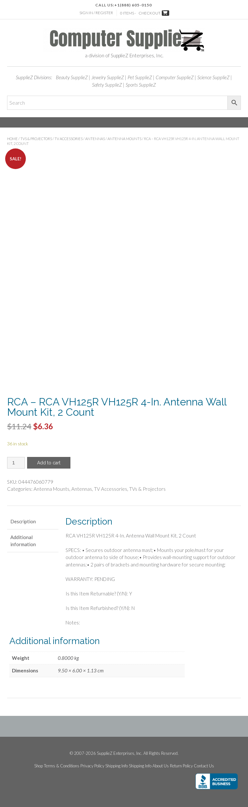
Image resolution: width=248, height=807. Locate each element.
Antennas (95, 139)
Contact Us (204, 766)
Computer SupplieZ (175, 77)
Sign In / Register (96, 12)
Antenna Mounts (124, 139)
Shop (38, 766)
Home (12, 139)
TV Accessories (69, 139)
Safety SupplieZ (107, 85)
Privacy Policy (92, 766)
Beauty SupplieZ (72, 77)
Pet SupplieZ (140, 77)
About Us (160, 766)
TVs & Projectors (36, 139)
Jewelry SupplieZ (107, 77)
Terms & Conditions (61, 766)
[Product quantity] (16, 463)
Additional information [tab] (23, 540)
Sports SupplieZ (141, 85)
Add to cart (48, 462)
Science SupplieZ (213, 77)
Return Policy (181, 766)
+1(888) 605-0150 (133, 5)
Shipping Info (116, 766)
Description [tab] (23, 521)
